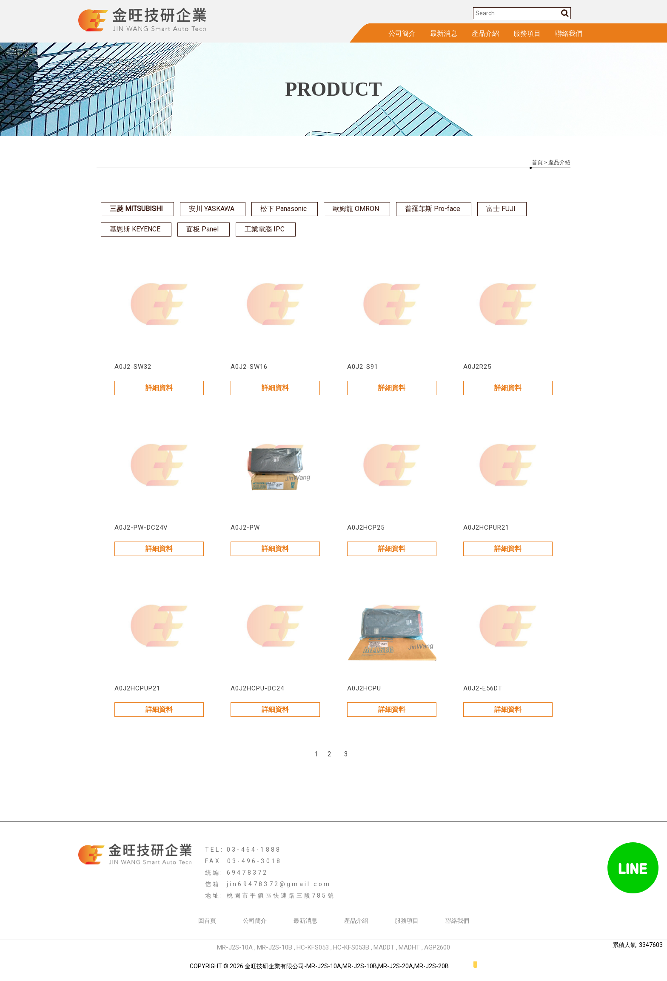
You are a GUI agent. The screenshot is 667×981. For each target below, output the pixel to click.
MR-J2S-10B (274, 947)
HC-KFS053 (312, 947)
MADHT (409, 947)
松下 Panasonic (283, 209)
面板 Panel (202, 229)
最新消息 (443, 33)
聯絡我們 (568, 33)
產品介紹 (485, 33)
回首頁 (207, 920)
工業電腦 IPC (265, 229)
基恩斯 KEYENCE (135, 229)
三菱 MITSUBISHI (136, 209)
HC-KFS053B (351, 947)
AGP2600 (437, 947)
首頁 (537, 162)
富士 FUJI (501, 209)
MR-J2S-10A (235, 947)
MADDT (383, 947)
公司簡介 (402, 33)
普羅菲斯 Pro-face (432, 209)
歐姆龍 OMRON (356, 209)
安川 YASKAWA (211, 209)
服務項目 (527, 33)
